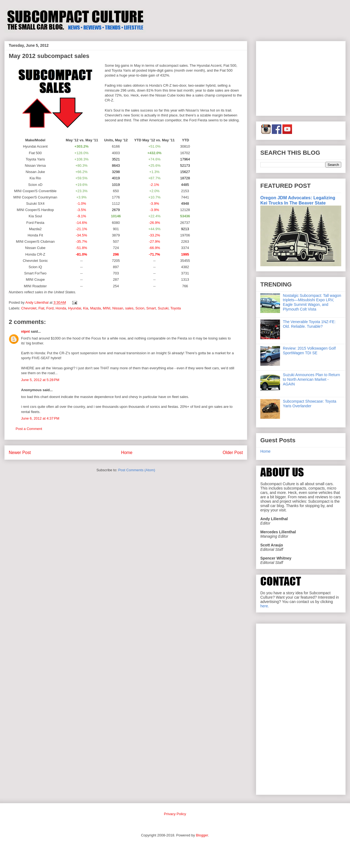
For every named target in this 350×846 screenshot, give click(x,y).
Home (127, 452)
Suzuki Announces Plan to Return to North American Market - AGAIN (311, 379)
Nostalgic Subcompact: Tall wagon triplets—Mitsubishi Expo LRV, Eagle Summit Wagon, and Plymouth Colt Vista (312, 302)
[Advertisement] (300, 77)
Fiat (41, 308)
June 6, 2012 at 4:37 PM (40, 418)
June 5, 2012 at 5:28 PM (40, 380)
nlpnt (25, 331)
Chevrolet (29, 308)
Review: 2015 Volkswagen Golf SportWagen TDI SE (309, 350)
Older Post (233, 452)
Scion (139, 308)
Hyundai (74, 308)
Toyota (175, 308)
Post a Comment (29, 429)
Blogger (202, 835)
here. (264, 606)
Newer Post (20, 452)
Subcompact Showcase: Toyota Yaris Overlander (309, 403)
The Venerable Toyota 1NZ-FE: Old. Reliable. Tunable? (309, 324)
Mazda (95, 308)
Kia (85, 308)
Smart (151, 308)
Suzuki (163, 308)
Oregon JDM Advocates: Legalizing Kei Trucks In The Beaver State (297, 200)
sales (129, 308)
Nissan (117, 308)
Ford (50, 308)
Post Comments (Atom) (136, 470)
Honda (61, 308)
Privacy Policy (175, 814)
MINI (106, 308)
